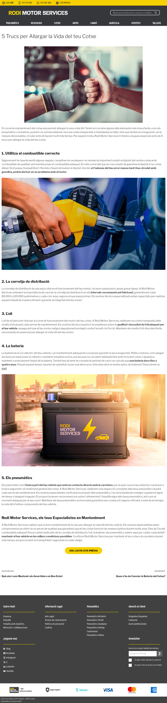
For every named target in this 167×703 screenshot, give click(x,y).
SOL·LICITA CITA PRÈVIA (83, 550)
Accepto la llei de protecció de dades (145, 665)
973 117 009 (27, 2)
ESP (7, 2)
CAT (11, 2)
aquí (4, 368)
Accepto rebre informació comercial (145, 660)
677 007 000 (45, 2)
